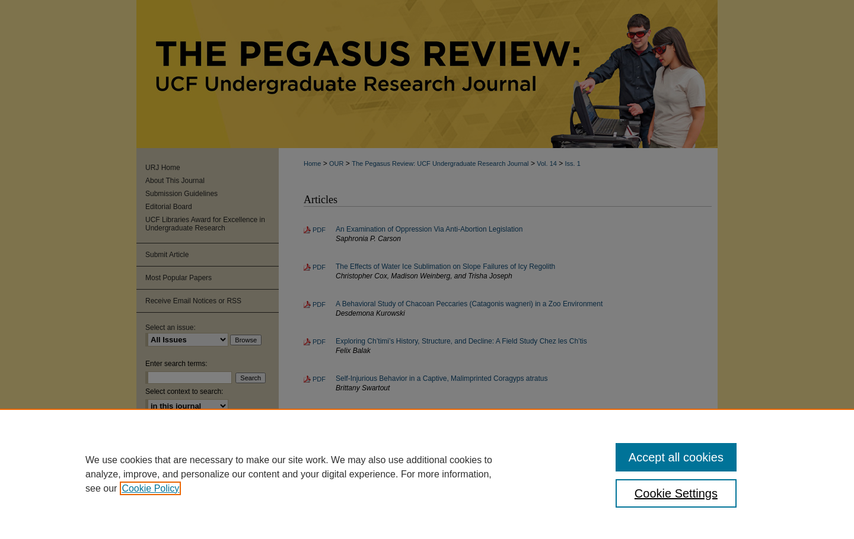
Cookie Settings (676, 493)
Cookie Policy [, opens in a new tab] (150, 488)
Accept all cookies (676, 457)
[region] (427, 474)
